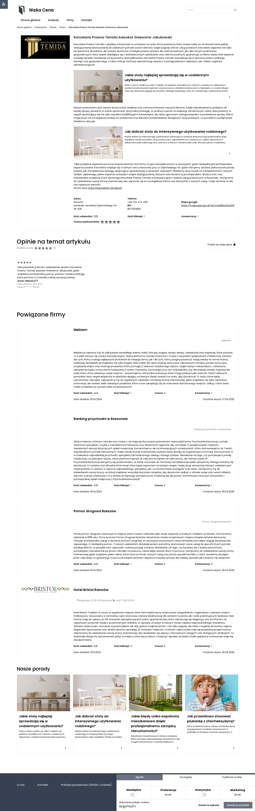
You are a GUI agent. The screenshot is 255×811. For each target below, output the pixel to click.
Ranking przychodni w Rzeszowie (101, 418)
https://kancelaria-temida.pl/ (105, 188)
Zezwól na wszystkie (238, 805)
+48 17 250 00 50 (124, 600)
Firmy (70, 20)
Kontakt (86, 20)
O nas (20, 785)
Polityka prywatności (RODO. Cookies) (86, 785)
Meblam (80, 329)
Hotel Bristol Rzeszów (91, 589)
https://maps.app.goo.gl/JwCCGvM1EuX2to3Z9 (207, 205)
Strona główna (30, 20)
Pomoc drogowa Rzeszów (95, 511)
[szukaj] (209, 10)
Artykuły (53, 20)
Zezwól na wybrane (208, 805)
